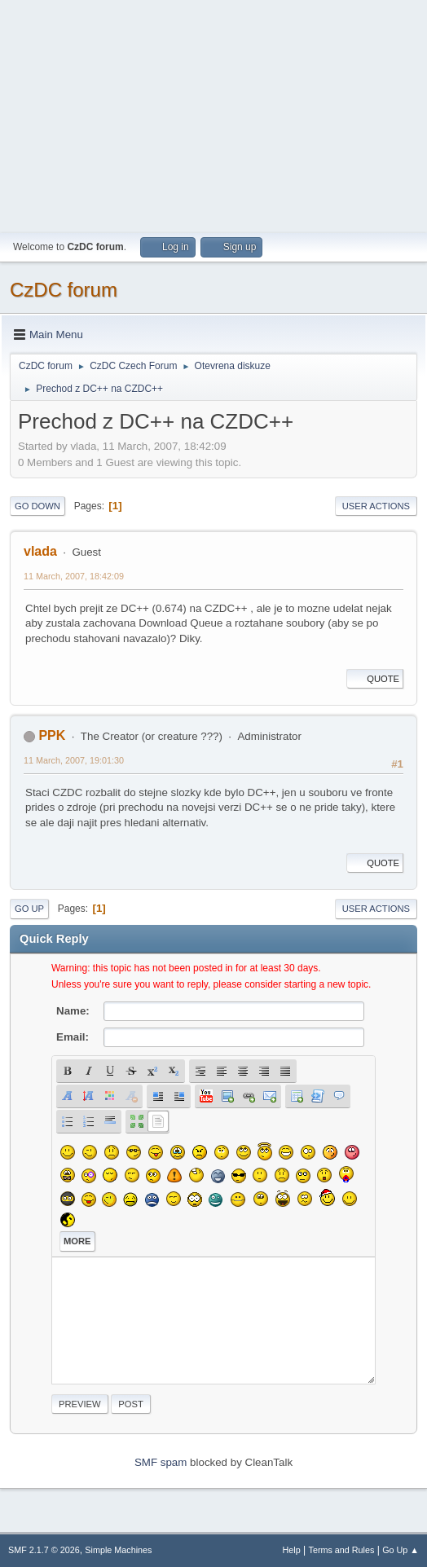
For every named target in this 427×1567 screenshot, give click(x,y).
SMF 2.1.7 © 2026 (44, 1550)
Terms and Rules (342, 1550)
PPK (51, 735)
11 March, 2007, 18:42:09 (74, 576)
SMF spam (160, 1462)
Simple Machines (118, 1550)
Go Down (37, 506)
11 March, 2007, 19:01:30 (74, 760)
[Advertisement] (213, 114)
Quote (374, 679)
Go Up (29, 908)
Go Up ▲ (400, 1550)
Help (292, 1550)
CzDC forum (63, 290)
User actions (376, 506)
